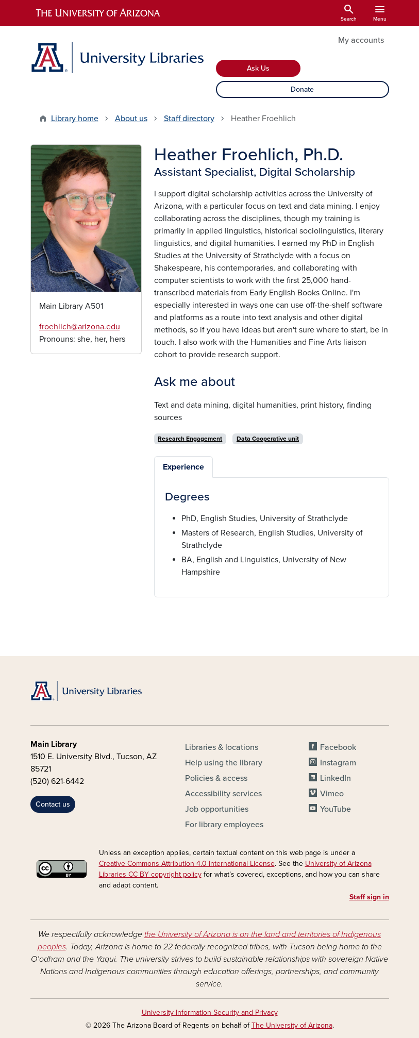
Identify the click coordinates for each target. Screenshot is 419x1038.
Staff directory (189, 118)
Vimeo (332, 794)
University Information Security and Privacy (210, 1012)
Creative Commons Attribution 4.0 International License (187, 863)
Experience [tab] (183, 467)
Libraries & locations (221, 747)
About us (131, 118)
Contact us (53, 804)
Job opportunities (216, 809)
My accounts (361, 40)
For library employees (224, 824)
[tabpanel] (271, 534)
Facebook (338, 747)
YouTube (335, 809)
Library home (74, 118)
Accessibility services (223, 794)
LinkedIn (335, 778)
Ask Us (258, 68)
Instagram (338, 763)
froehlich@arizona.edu (79, 327)
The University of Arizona (292, 1025)
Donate (302, 89)
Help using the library (223, 763)
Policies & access (216, 778)
